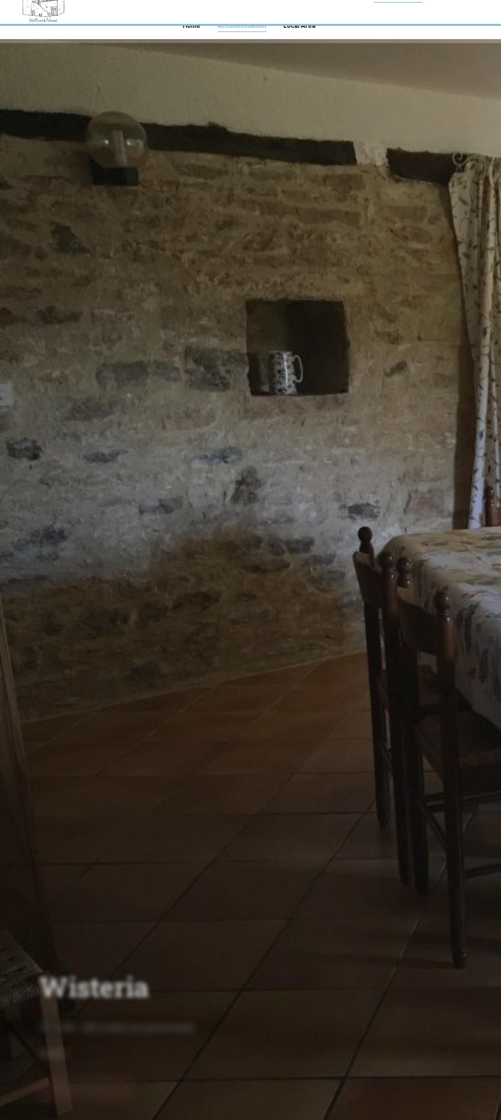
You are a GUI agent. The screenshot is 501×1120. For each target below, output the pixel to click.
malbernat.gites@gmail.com (442, 11)
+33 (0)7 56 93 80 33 (50, 11)
